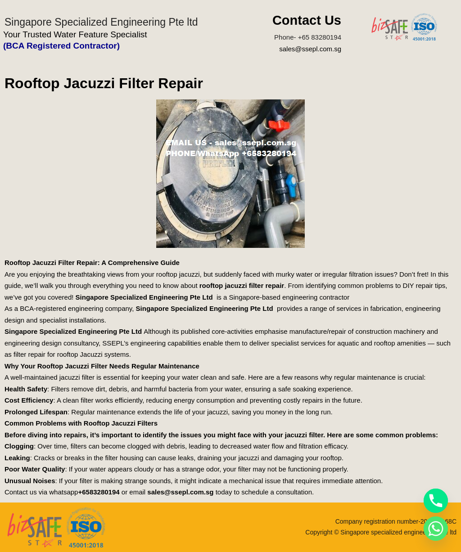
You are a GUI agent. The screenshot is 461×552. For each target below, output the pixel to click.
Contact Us (306, 20)
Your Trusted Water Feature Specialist (75, 34)
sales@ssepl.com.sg (310, 49)
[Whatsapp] (436, 528)
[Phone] (436, 501)
